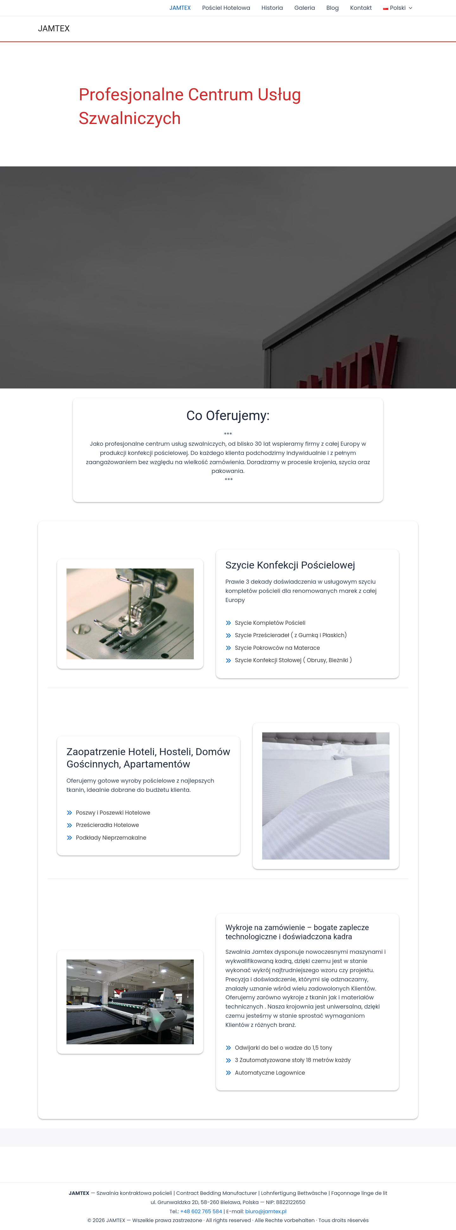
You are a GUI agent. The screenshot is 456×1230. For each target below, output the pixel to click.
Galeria (304, 8)
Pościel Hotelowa (226, 8)
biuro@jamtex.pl (265, 1210)
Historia (272, 8)
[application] (409, 8)
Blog (332, 8)
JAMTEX (180, 8)
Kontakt (361, 8)
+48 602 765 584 (201, 1210)
